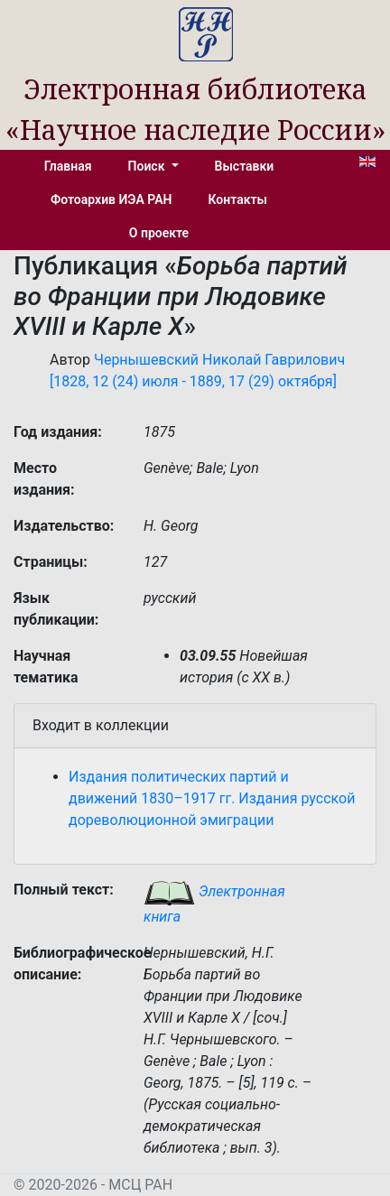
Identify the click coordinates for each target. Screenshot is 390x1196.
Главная (68, 166)
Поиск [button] (148, 166)
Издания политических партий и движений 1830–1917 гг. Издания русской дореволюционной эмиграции (212, 798)
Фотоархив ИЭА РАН (111, 199)
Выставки (244, 166)
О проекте (159, 233)
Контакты (238, 199)
